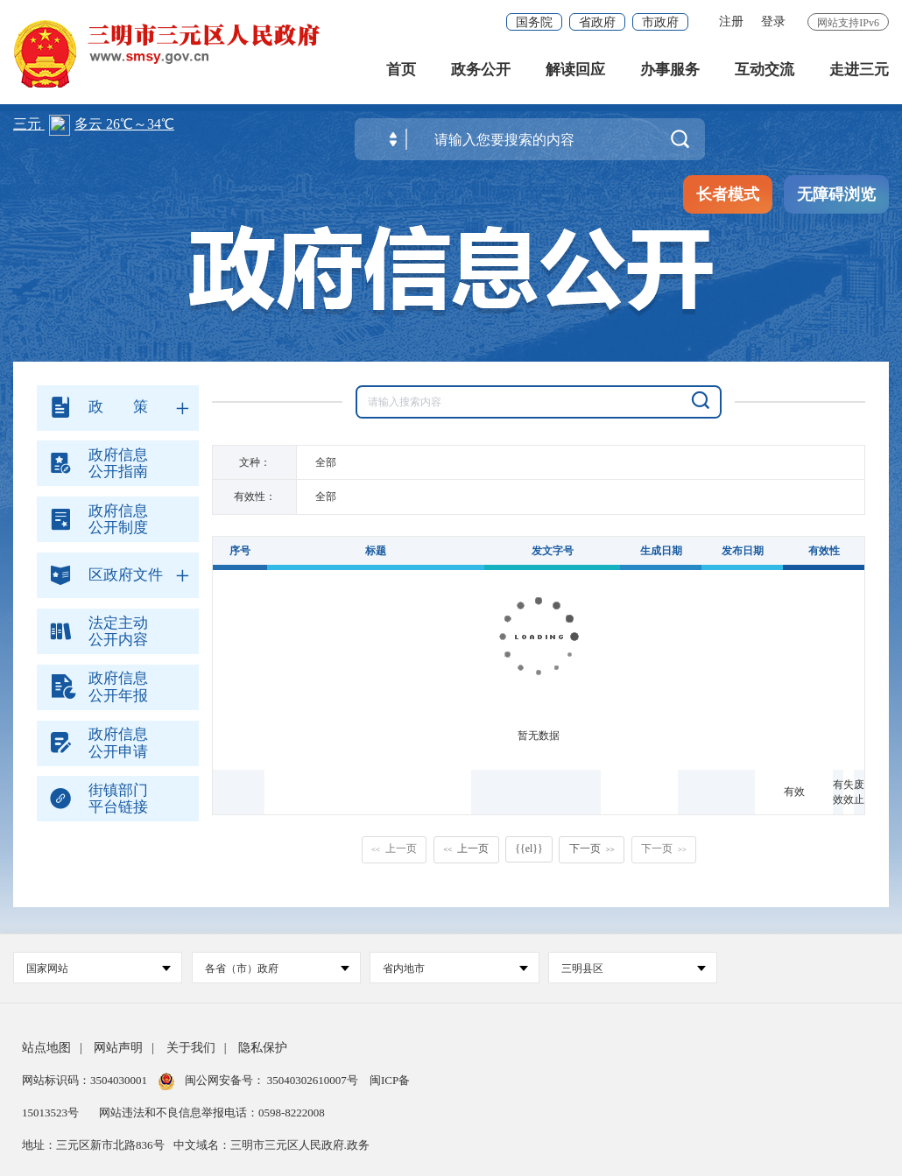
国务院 (534, 22)
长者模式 (727, 194)
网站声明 (118, 1047)
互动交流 (764, 69)
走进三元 (859, 69)
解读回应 (575, 69)
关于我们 (190, 1047)
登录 (773, 21)
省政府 (597, 22)
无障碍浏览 (836, 194)
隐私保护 (262, 1047)
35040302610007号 (313, 1080)
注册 (731, 21)
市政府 (660, 22)
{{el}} (528, 848)
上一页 (394, 848)
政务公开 (481, 69)
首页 (401, 69)
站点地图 (46, 1047)
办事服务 (670, 69)
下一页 (592, 848)
